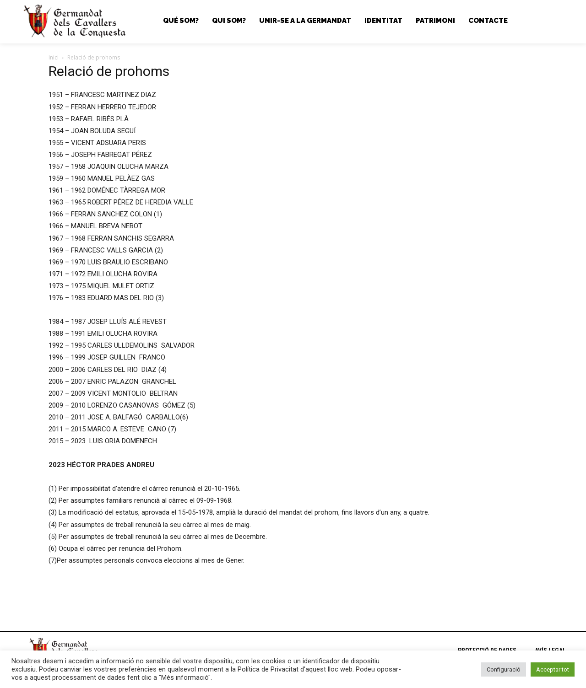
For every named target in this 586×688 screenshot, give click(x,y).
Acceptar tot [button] (552, 669)
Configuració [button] (504, 669)
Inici (54, 57)
